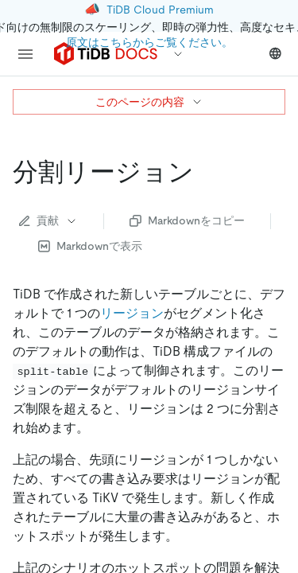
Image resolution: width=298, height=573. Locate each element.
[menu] (25, 54)
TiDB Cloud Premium (160, 9)
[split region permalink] (206, 172)
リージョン (132, 313)
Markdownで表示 (90, 246)
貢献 (48, 220)
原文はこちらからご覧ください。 (149, 42)
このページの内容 (149, 102)
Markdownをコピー (187, 220)
